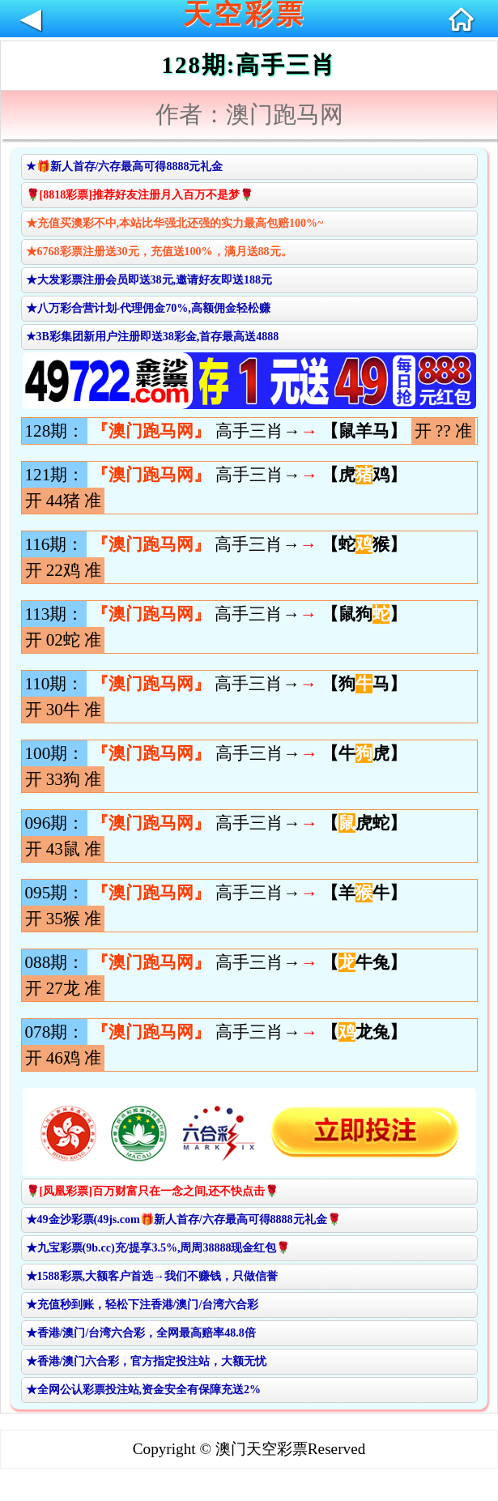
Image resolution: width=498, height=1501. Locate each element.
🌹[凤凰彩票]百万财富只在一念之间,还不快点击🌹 (152, 1191)
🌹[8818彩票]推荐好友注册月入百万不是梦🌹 (139, 195)
